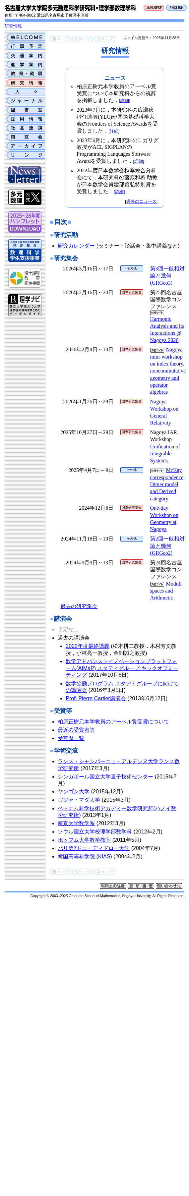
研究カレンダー (76, 246)
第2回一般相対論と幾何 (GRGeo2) (167, 546)
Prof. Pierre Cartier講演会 (96, 698)
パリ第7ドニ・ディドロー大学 (94, 848)
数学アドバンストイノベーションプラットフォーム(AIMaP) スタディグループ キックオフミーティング (122, 668)
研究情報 (13, 26)
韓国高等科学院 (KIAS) (85, 856)
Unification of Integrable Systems (165, 454)
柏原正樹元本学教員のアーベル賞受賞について (113, 721)
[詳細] (124, 100)
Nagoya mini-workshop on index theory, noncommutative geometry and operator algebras (168, 371)
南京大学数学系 (76, 823)
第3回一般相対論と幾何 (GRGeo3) (167, 276)
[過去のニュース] (141, 201)
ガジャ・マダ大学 (79, 800)
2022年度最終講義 (87, 646)
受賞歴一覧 (71, 738)
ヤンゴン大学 (74, 791)
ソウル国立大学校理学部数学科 (95, 831)
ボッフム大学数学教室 (84, 840)
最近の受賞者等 (76, 730)
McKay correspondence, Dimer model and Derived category (167, 484)
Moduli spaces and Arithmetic (166, 591)
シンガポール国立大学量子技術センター (105, 776)
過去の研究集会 (78, 606)
